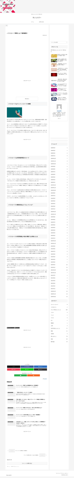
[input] (59, 42)
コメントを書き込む (27, 465)
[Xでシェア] (13, 367)
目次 (26, 98)
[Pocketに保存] (13, 369)
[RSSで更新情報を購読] (28, 375)
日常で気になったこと (10, 327)
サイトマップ (57, 474)
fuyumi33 (59, 110)
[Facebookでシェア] (27, 367)
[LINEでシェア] (27, 369)
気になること (17, 327)
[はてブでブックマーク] (40, 367)
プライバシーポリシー (64, 474)
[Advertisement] (27, 29)
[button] (40, 369)
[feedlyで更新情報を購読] (26, 375)
